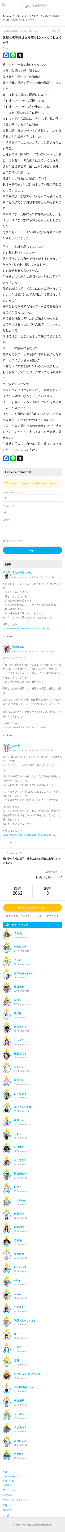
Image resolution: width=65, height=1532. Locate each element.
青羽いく (19, 1360)
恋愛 (5, 1472)
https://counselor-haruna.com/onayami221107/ (29, 834)
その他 (6, 1515)
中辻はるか (18, 646)
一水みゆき (20, 1200)
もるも (17, 1133)
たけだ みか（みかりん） (27, 1373)
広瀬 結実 (19, 1227)
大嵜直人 (19, 1454)
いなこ (17, 1187)
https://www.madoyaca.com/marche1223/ (26, 628)
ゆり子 (17, 1333)
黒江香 (17, 1013)
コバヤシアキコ (22, 1106)
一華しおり (20, 946)
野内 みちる (20, 1026)
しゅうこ (19, 1040)
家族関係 (7, 1509)
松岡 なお (19, 1080)
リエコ (17, 1293)
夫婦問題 (7, 1485)
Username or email (13, 492)
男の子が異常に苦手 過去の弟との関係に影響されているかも (32, 860)
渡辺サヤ (19, 986)
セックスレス (9, 1489)
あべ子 (16, 745)
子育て (6, 1505)
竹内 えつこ (20, 933)
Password (8, 506)
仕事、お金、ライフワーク (39, 31)
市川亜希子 (20, 1147)
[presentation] (29, 530)
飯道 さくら (20, 1053)
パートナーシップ (12, 1476)
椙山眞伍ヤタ (21, 1173)
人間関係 (7, 1495)
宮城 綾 (18, 1240)
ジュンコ (19, 1066)
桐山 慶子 (19, 1400)
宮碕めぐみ (20, 1440)
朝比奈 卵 (19, 1253)
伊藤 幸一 (19, 1213)
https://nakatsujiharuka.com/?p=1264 (24, 727)
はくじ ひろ (20, 1093)
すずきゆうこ (21, 1427)
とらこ (17, 1347)
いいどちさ (20, 1267)
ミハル (17, 960)
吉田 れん (19, 1120)
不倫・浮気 (8, 1481)
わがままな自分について (49, 877)
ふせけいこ (20, 1414)
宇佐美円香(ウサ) (21, 572)
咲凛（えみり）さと (25, 1320)
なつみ (17, 1000)
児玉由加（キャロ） (25, 973)
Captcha (7, 519)
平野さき (19, 1307)
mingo (17, 1280)
